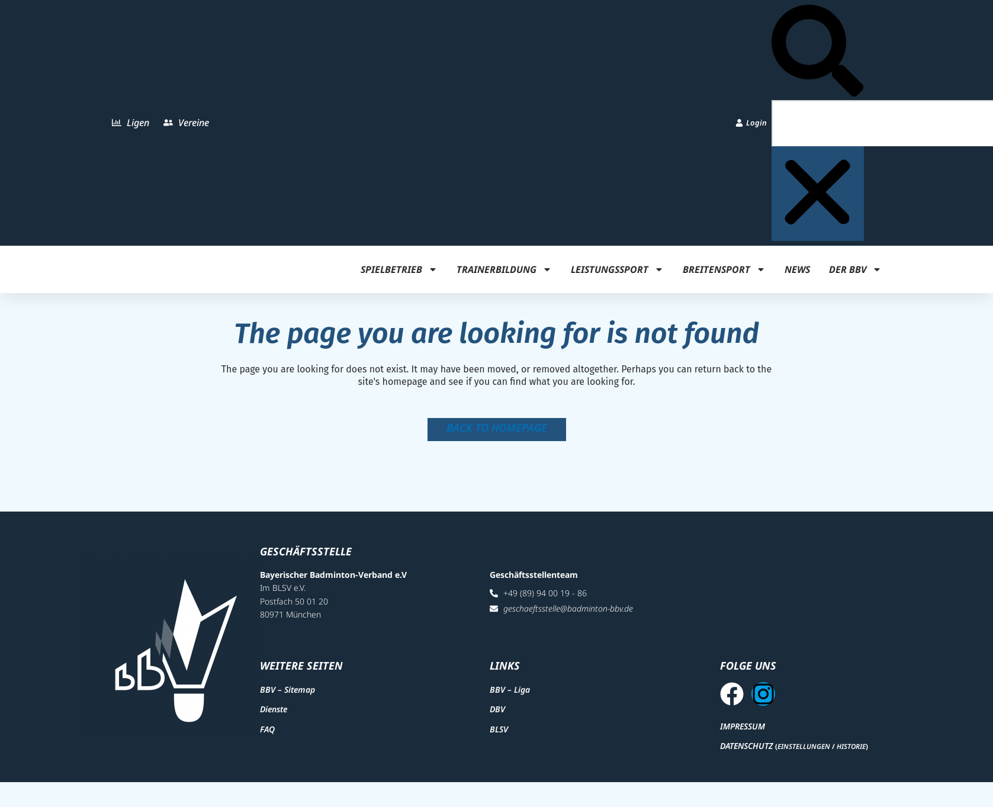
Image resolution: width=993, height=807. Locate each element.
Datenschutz (746, 757)
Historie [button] (851, 758)
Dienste (273, 715)
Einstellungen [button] (803, 758)
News (797, 269)
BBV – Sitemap (287, 695)
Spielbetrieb (399, 269)
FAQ (267, 734)
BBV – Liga (510, 695)
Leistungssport (617, 269)
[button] (817, 52)
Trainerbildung (504, 269)
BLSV (499, 734)
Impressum (742, 737)
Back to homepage (496, 427)
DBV (497, 715)
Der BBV (855, 269)
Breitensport (724, 269)
